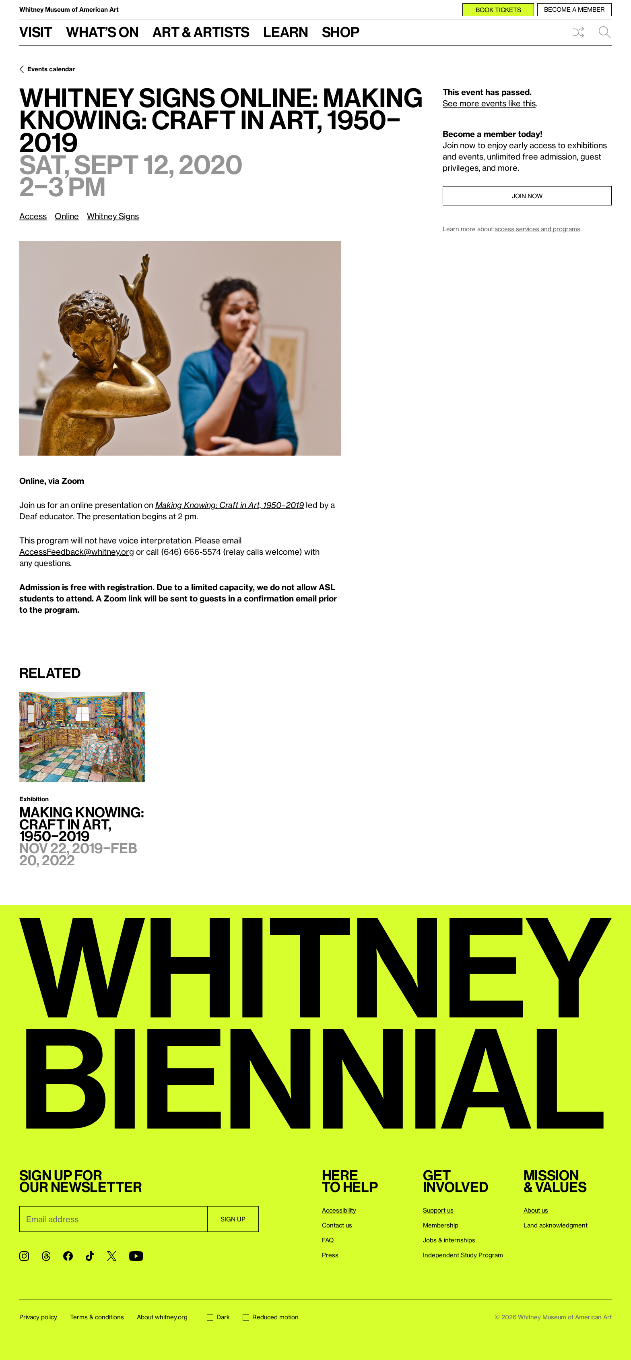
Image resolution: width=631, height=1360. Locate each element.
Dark (218, 1317)
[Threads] (46, 1256)
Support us (438, 1210)
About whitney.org (162, 1317)
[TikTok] (90, 1256)
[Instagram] (24, 1256)
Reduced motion (271, 1317)
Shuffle (578, 32)
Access (33, 216)
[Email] (113, 1219)
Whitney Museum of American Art (69, 9)
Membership (440, 1225)
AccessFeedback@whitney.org (76, 551)
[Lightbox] (180, 348)
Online (67, 216)
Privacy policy (38, 1317)
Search (604, 32)
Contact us (337, 1225)
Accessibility (339, 1210)
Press (330, 1254)
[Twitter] (112, 1256)
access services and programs (537, 228)
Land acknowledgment (556, 1225)
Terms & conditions (97, 1317)
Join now (527, 195)
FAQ (328, 1240)
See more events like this (489, 103)
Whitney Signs (113, 216)
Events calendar (51, 69)
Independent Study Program (463, 1254)
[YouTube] (136, 1256)
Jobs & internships (449, 1240)
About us (536, 1210)
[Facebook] (68, 1256)
